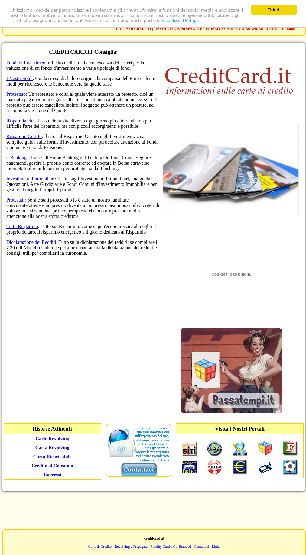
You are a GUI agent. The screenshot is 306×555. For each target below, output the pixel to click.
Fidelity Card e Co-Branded (171, 546)
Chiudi (274, 10)
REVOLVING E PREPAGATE (179, 29)
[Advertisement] (153, 509)
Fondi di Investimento (27, 62)
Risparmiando (20, 120)
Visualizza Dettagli (180, 20)
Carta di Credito (100, 546)
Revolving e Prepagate (131, 546)
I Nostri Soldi (19, 78)
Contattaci (275, 29)
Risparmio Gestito (24, 136)
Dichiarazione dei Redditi (31, 242)
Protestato (16, 94)
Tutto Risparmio (22, 226)
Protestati (15, 199)
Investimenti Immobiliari (30, 178)
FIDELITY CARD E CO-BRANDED (235, 29)
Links (291, 29)
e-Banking (16, 157)
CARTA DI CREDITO (133, 29)
